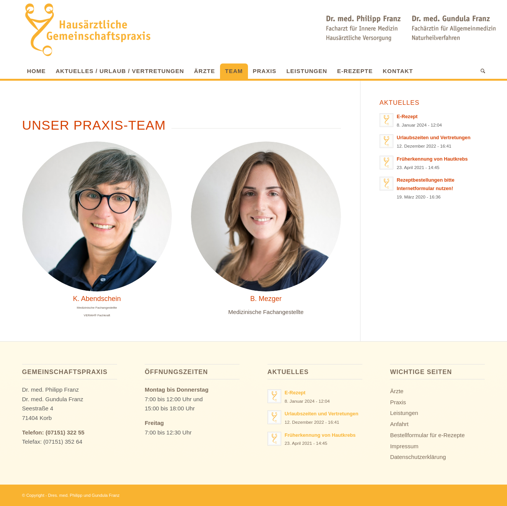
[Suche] (480, 71)
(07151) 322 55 (65, 432)
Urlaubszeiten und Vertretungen (434, 137)
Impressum (404, 446)
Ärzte (396, 391)
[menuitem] (36, 69)
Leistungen (404, 413)
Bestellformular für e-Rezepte (427, 435)
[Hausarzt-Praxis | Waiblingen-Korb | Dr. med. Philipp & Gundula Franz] (87, 30)
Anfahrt (399, 424)
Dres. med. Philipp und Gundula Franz (84, 495)
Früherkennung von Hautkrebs (432, 159)
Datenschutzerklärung (418, 457)
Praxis (398, 402)
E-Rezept (407, 116)
